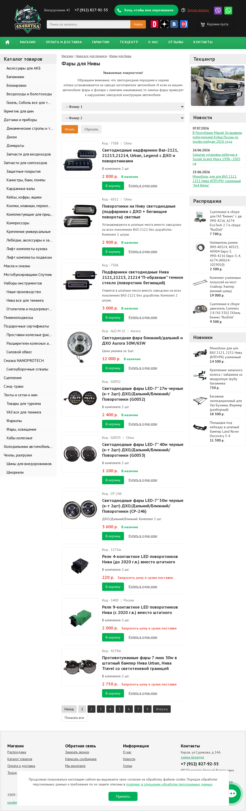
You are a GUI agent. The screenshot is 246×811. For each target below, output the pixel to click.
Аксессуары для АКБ (23, 68)
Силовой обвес (19, 351)
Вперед (162, 709)
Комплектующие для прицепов (31, 214)
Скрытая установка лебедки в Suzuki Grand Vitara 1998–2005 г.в (216, 159)
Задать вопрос (198, 10)
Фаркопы (14, 420)
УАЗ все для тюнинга (23, 412)
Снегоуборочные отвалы (27, 369)
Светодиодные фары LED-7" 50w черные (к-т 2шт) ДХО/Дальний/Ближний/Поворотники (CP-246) (143, 506)
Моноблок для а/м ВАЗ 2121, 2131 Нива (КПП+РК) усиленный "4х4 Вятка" (217, 180)
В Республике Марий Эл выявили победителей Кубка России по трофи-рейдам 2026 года (217, 137)
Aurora (135, 331)
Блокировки (16, 85)
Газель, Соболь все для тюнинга (31, 102)
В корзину (113, 186)
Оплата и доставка (64, 42)
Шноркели (15, 472)
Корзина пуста (217, 24)
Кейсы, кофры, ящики (24, 197)
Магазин (28, 42)
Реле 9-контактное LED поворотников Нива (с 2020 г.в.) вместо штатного (140, 609)
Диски (11, 136)
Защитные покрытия (23, 171)
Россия (129, 600)
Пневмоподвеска (18, 317)
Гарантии (100, 42)
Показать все (74, 717)
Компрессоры (17, 222)
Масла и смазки (17, 265)
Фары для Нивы (120, 56)
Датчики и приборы (20, 119)
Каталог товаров (19, 759)
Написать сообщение (81, 759)
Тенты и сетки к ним (20, 394)
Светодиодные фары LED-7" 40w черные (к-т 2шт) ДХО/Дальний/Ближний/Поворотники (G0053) (143, 449)
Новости (202, 117)
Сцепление (13, 377)
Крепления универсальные (28, 231)
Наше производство (23, 291)
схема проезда (192, 757)
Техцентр (129, 42)
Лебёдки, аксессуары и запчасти (31, 240)
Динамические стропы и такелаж (31, 128)
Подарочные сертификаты (26, 326)
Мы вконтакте (75, 766)
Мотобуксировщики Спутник (28, 274)
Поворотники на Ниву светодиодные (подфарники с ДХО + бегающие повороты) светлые (139, 211)
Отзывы (175, 42)
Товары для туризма (23, 403)
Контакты (203, 42)
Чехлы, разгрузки (18, 455)
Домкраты (15, 145)
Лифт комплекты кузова (26, 248)
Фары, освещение (21, 429)
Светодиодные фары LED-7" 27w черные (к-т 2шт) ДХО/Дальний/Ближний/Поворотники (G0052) (142, 393)
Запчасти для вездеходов (28, 154)
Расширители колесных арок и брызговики (31, 343)
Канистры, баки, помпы (25, 179)
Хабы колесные (19, 437)
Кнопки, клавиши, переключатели (31, 205)
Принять (123, 796)
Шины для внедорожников (29, 463)
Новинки (203, 337)
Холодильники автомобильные (30, 446)
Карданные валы (20, 188)
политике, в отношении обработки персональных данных (169, 784)
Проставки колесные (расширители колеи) (31, 334)
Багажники (15, 76)
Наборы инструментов (23, 283)
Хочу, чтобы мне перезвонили (148, 10)
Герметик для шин (19, 111)
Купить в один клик (143, 185)
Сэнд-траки (13, 386)
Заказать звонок (77, 752)
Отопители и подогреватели (30, 308)
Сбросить (91, 129)
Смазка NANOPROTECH (24, 360)
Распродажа (207, 201)
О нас (153, 42)
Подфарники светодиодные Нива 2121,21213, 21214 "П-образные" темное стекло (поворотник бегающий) (142, 277)
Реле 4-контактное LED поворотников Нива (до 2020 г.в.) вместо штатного (140, 559)
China (128, 143)
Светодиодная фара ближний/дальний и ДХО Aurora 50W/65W (142, 340)
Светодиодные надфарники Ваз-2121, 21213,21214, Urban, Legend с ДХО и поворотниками (140, 155)
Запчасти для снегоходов (25, 162)
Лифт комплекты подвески (29, 257)
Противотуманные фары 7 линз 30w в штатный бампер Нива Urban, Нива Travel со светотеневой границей (139, 663)
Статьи (127, 766)
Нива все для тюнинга (25, 300)
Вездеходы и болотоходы (29, 93)
